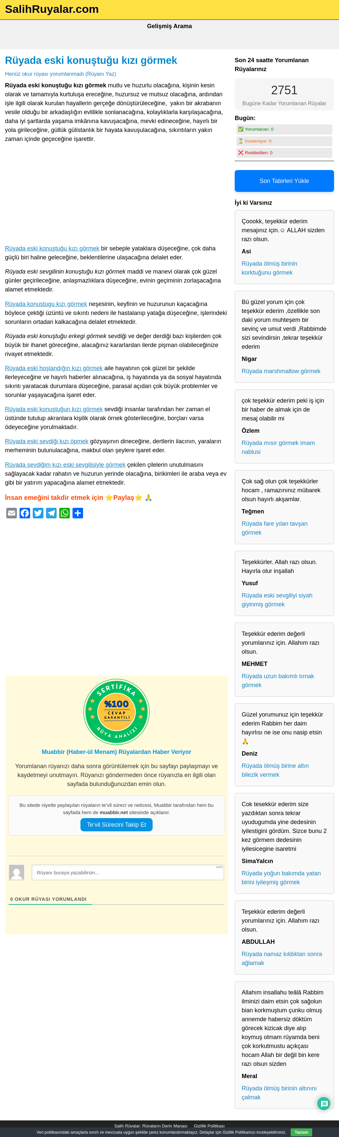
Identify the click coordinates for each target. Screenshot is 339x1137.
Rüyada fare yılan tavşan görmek (275, 528)
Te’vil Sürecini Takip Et (116, 824)
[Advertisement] (116, 195)
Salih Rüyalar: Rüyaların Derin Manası (150, 1125)
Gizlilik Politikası (209, 1125)
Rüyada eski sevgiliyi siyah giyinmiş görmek (277, 600)
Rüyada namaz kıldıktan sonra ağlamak (282, 958)
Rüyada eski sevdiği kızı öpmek (46, 441)
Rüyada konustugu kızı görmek (46, 304)
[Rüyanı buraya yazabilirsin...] (127, 872)
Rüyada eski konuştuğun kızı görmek (54, 409)
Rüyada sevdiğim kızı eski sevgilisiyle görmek (65, 464)
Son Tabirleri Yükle (284, 181)
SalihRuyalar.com (52, 9)
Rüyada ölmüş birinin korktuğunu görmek (269, 268)
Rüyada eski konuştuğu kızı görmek (91, 60)
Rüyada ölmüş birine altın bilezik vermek (275, 770)
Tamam (301, 1132)
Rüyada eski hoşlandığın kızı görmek (54, 368)
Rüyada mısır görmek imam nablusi (278, 447)
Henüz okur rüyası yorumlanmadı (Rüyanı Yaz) (60, 74)
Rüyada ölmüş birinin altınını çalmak (279, 1093)
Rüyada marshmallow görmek (281, 371)
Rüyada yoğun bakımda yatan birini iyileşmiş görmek (281, 878)
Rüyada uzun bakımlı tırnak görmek (278, 680)
